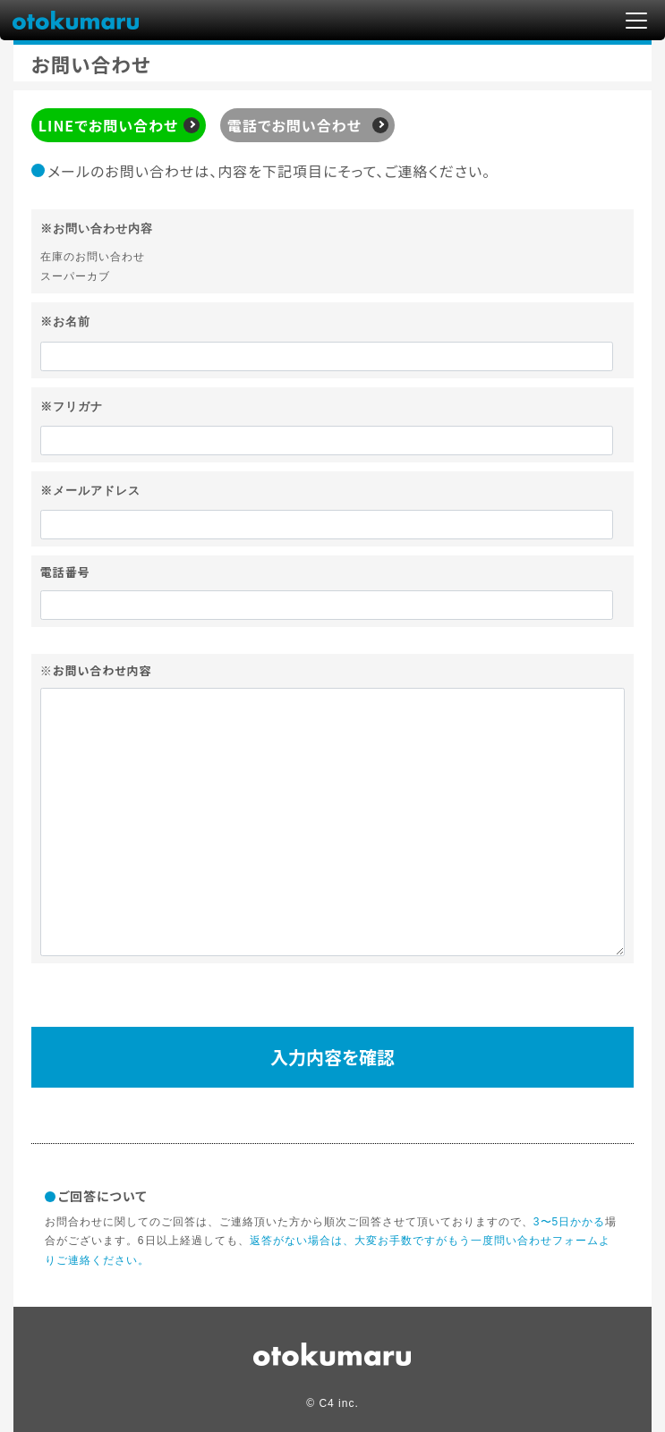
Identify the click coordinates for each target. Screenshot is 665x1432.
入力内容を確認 (332, 1057)
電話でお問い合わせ (294, 125)
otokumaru (76, 19)
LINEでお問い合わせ (108, 125)
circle (332, 1354)
